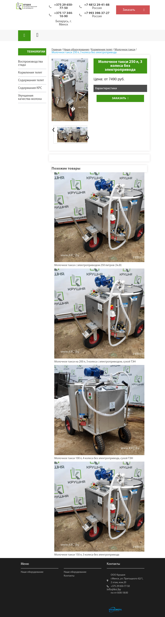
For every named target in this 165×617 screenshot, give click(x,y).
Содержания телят (31, 80)
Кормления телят (30, 72)
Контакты (69, 576)
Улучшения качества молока (30, 97)
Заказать (120, 98)
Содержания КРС (30, 88)
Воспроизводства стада (30, 63)
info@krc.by (114, 589)
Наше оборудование (32, 572)
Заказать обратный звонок (128, 11)
